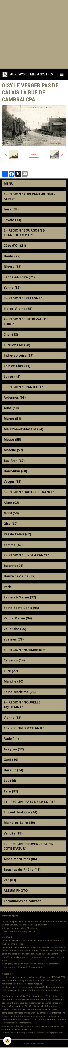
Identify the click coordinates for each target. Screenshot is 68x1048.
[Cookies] (7, 1041)
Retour (34, 154)
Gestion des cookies (34, 1043)
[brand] (28, 74)
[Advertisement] (34, 34)
